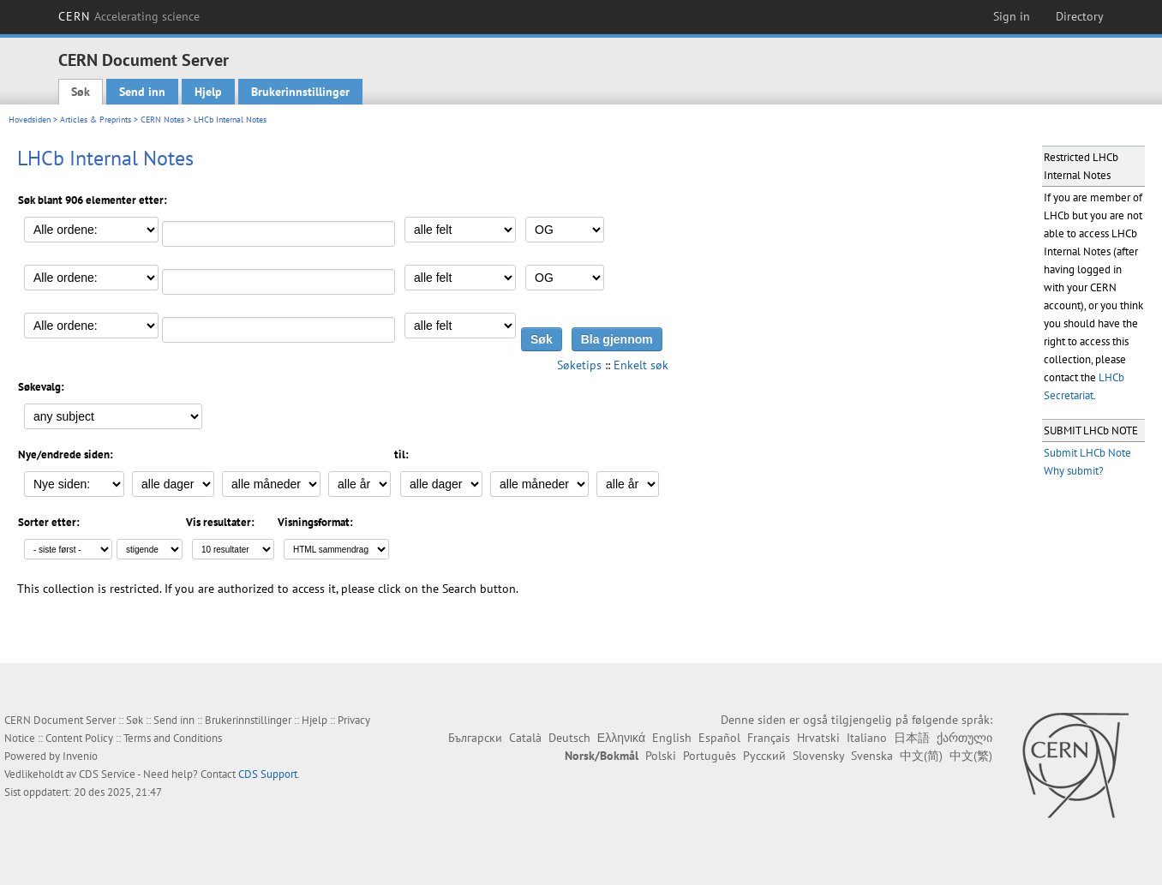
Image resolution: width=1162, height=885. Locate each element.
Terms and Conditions (172, 738)
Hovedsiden (30, 119)
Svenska (872, 755)
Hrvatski (818, 737)
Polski (660, 755)
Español (719, 737)
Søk (80, 91)
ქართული (964, 737)
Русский (764, 755)
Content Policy (79, 738)
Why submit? (1074, 470)
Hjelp (208, 91)
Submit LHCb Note (1087, 452)
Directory (1080, 16)
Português (709, 755)
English (672, 737)
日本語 (912, 737)
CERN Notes (162, 119)
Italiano (867, 737)
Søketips (579, 365)
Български (475, 737)
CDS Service (107, 774)
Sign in (1011, 16)
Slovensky (818, 755)
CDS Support (267, 774)
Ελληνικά (621, 737)
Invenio (80, 756)
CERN (129, 16)
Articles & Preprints (95, 119)
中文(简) (921, 755)
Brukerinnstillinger (300, 91)
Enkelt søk (641, 365)
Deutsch (569, 737)
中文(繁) (970, 755)
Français (768, 737)
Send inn (142, 91)
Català (525, 737)
